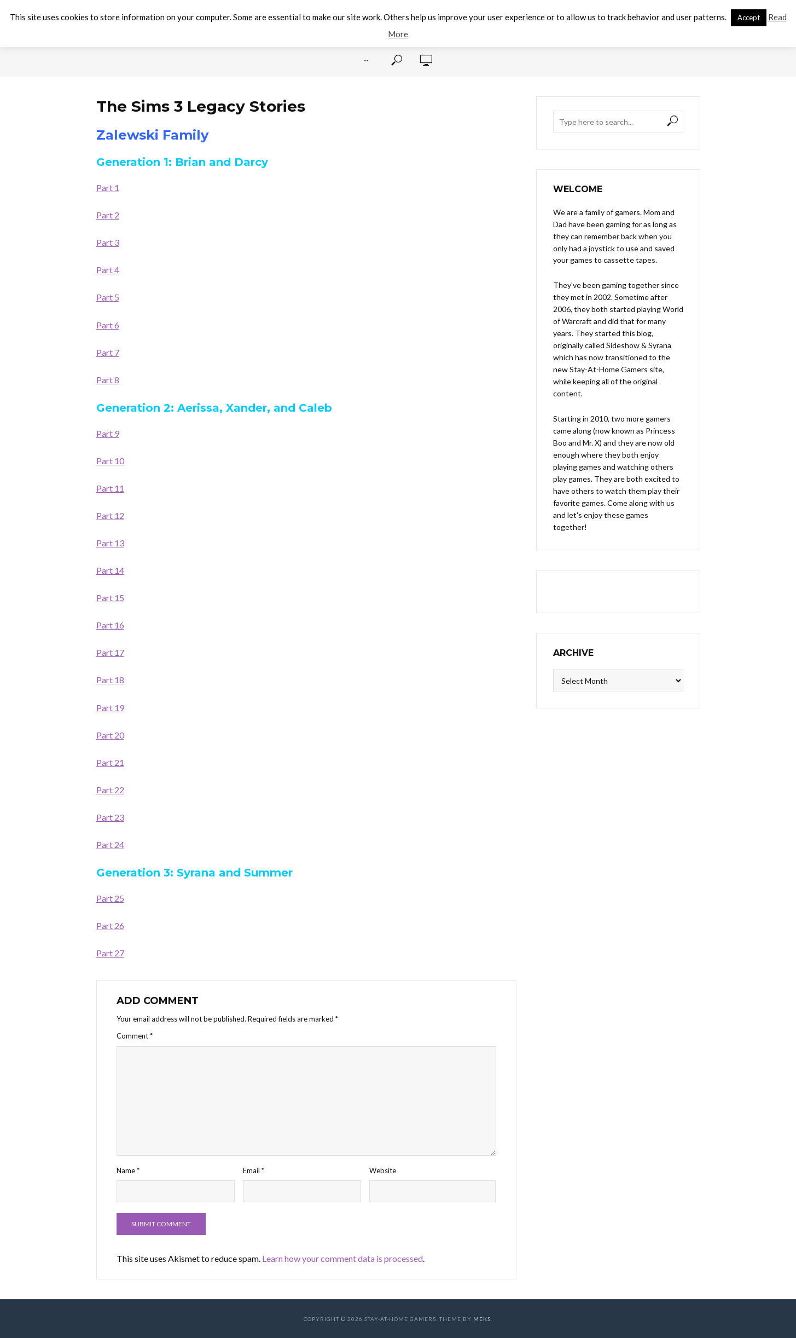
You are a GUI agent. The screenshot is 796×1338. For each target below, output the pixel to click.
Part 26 (110, 925)
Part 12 (110, 515)
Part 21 (110, 762)
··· (365, 60)
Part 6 (107, 325)
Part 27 (110, 953)
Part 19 (110, 707)
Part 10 (110, 460)
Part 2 (107, 215)
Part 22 (110, 790)
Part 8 (107, 379)
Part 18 (110, 679)
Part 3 (107, 242)
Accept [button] (748, 17)
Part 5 (107, 297)
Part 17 (110, 652)
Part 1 (107, 187)
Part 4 (107, 269)
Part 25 (110, 898)
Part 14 (110, 570)
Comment (135, 1035)
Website (382, 1170)
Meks (482, 1319)
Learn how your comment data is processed (342, 1258)
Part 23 (110, 817)
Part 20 (110, 735)
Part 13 (110, 543)
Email (253, 1170)
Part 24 (110, 844)
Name (128, 1170)
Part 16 (110, 625)
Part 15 (110, 597)
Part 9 (107, 433)
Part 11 (110, 488)
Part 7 (107, 352)
